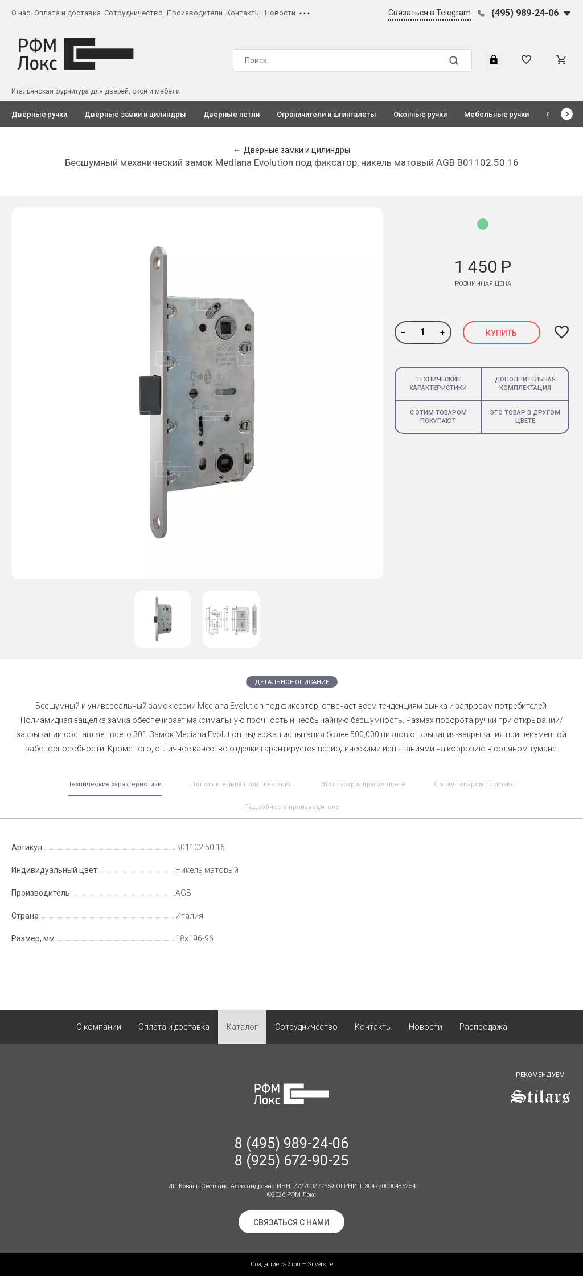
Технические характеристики (438, 384)
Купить (501, 333)
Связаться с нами (291, 1222)
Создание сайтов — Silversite (292, 1264)
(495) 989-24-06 (525, 12)
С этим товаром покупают (438, 417)
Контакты (243, 13)
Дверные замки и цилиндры (135, 114)
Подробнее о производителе (291, 807)
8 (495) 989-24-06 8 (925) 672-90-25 (291, 1152)
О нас (20, 13)
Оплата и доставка (67, 13)
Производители (195, 13)
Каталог (242, 1026)
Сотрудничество (133, 13)
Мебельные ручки (496, 114)
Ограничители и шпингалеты (326, 114)
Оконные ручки (420, 114)
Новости (280, 13)
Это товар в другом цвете (525, 417)
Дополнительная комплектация (525, 384)
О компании (98, 1026)
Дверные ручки (39, 114)
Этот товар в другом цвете (363, 784)
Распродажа (483, 1026)
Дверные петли (231, 114)
